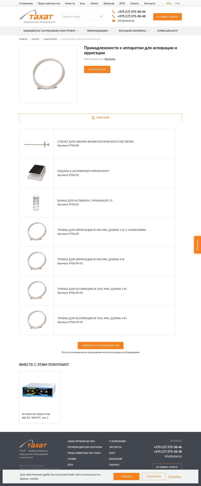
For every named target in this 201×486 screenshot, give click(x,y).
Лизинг (94, 3)
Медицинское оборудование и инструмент (51, 31)
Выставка (197, 245)
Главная (23, 39)
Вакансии (109, 3)
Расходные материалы (134, 31)
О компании (26, 3)
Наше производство (81, 441)
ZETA (122, 3)
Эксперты (115, 447)
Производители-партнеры (85, 447)
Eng (177, 3)
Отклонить (154, 476)
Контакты (149, 3)
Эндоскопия (50, 39)
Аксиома (109, 58)
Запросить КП (97, 69)
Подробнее (174, 476)
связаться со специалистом (100, 345)
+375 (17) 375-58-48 (131, 16)
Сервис (72, 458)
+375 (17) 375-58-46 (131, 11)
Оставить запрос (168, 16)
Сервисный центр (167, 31)
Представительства (49, 3)
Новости (70, 3)
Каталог (35, 39)
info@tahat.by (126, 20)
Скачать (134, 3)
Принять (126, 476)
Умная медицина (98, 31)
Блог (82, 3)
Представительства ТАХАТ (84, 453)
